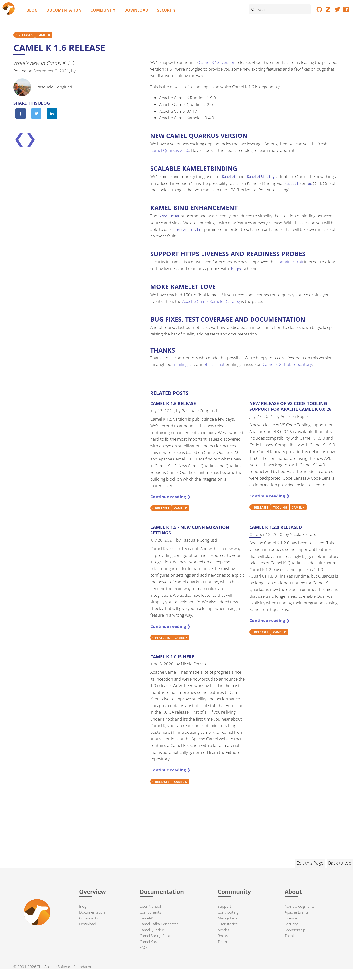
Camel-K (146, 918)
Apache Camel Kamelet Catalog (211, 301)
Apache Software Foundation (68, 966)
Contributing (228, 912)
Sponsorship (295, 929)
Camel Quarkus (152, 929)
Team (222, 941)
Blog (32, 10)
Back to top (339, 863)
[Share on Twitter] (36, 113)
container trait (290, 262)
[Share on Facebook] (20, 113)
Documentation (64, 10)
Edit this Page (309, 863)
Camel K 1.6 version (217, 62)
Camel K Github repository (287, 364)
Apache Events (297, 912)
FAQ (143, 947)
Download (136, 10)
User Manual (150, 906)
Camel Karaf (150, 941)
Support (224, 906)
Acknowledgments (300, 906)
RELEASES (25, 35)
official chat (214, 364)
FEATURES (162, 638)
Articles (223, 929)
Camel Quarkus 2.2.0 (169, 150)
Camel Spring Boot (155, 935)
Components (150, 912)
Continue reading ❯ (170, 496)
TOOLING (280, 507)
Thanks (290, 935)
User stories (228, 923)
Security (166, 10)
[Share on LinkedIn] (52, 113)
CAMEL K (43, 35)
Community (102, 10)
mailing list (184, 364)
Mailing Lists (228, 918)
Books (223, 935)
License (291, 918)
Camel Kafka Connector (159, 923)
